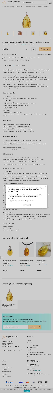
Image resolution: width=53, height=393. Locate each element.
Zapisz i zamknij (26, 205)
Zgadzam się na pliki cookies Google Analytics (21, 200)
